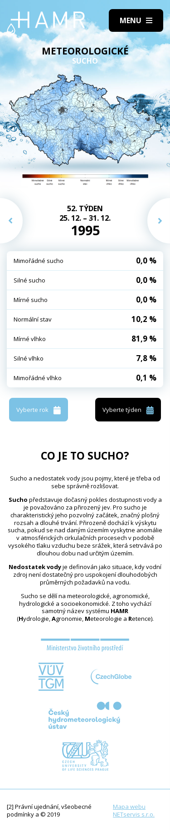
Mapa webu (129, 806)
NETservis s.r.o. (134, 814)
